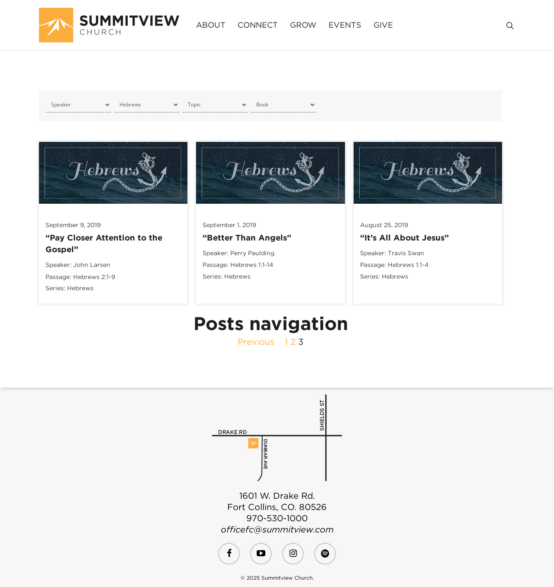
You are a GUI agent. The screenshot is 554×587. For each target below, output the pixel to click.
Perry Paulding (252, 253)
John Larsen (91, 265)
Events (345, 25)
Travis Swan (406, 253)
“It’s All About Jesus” (404, 237)
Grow (303, 25)
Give (383, 25)
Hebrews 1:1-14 (251, 265)
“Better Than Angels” (247, 237)
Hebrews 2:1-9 (94, 276)
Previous (256, 342)
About (210, 25)
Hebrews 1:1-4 (408, 265)
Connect (258, 25)
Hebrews (80, 288)
